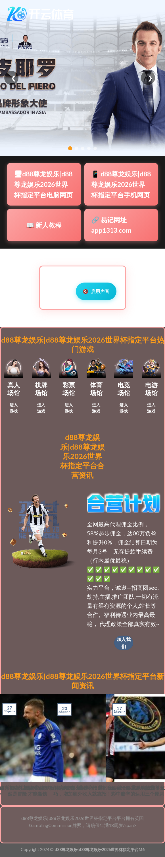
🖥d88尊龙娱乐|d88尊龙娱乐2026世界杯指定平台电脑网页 (43, 184)
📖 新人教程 (44, 225)
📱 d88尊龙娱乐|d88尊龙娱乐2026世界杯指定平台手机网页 (121, 184)
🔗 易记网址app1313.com (111, 225)
